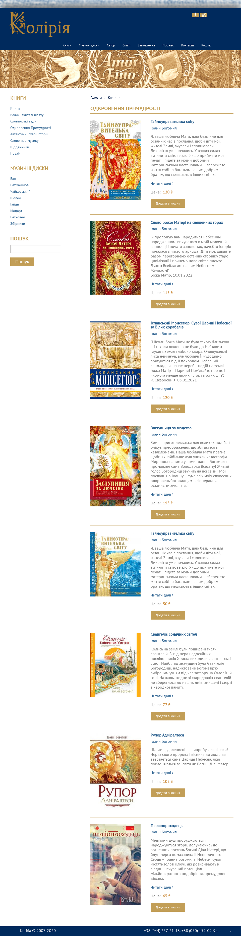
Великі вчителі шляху (27, 115)
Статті (126, 45)
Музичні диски (89, 45)
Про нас (168, 45)
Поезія (15, 153)
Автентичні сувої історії (29, 134)
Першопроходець (166, 826)
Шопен (15, 198)
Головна (96, 97)
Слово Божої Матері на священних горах (187, 223)
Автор (111, 45)
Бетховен (17, 217)
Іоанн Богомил (164, 128)
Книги (67, 45)
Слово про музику (24, 141)
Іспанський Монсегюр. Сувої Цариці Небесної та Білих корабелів (191, 325)
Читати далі (162, 183)
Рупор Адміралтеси (167, 735)
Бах (13, 179)
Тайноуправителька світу (172, 122)
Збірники (17, 224)
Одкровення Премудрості (30, 128)
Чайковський (20, 191)
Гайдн (14, 204)
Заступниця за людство (171, 428)
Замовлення (146, 45)
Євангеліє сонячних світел (174, 634)
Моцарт (16, 211)
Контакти (187, 45)
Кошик (206, 45)
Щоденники (19, 147)
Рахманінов (19, 185)
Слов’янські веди (23, 121)
